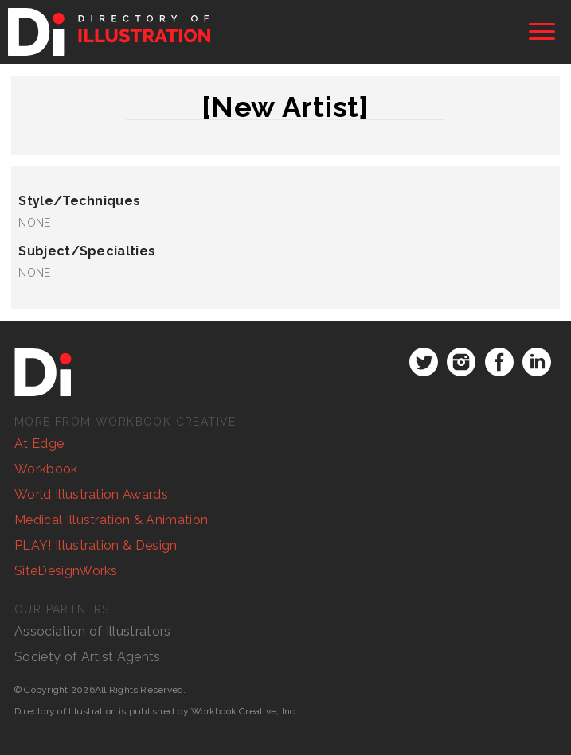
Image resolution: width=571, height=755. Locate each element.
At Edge (39, 443)
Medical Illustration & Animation (111, 519)
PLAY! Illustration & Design (96, 545)
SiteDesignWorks (66, 570)
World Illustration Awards (91, 494)
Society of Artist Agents (87, 656)
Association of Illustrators (92, 631)
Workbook (46, 469)
